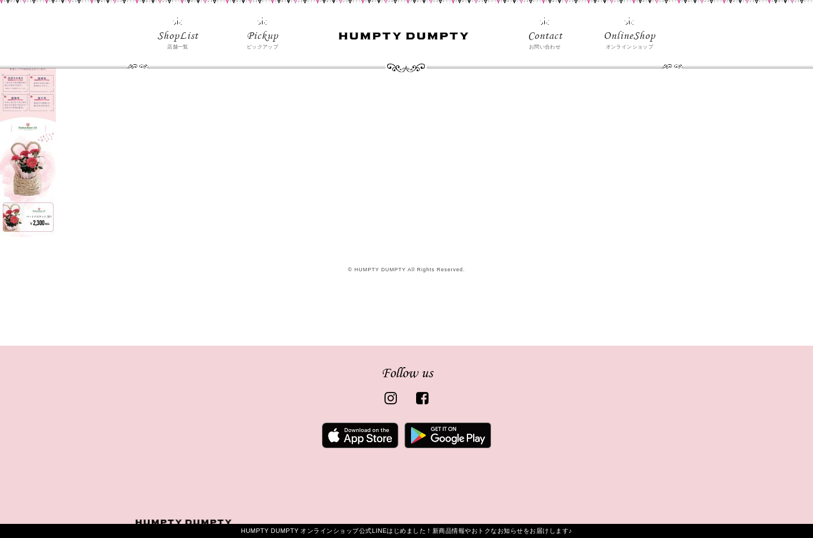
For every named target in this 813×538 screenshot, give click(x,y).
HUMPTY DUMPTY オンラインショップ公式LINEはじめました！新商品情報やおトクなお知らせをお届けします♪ (406, 530)
